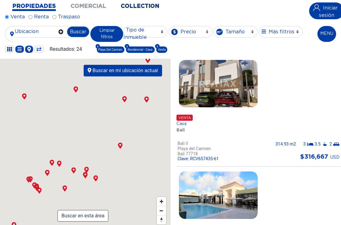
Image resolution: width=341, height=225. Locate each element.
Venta (17, 16)
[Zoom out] (161, 210)
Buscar (78, 31)
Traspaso (69, 16)
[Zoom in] (161, 201)
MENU (326, 33)
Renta (41, 16)
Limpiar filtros (107, 33)
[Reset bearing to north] (161, 219)
